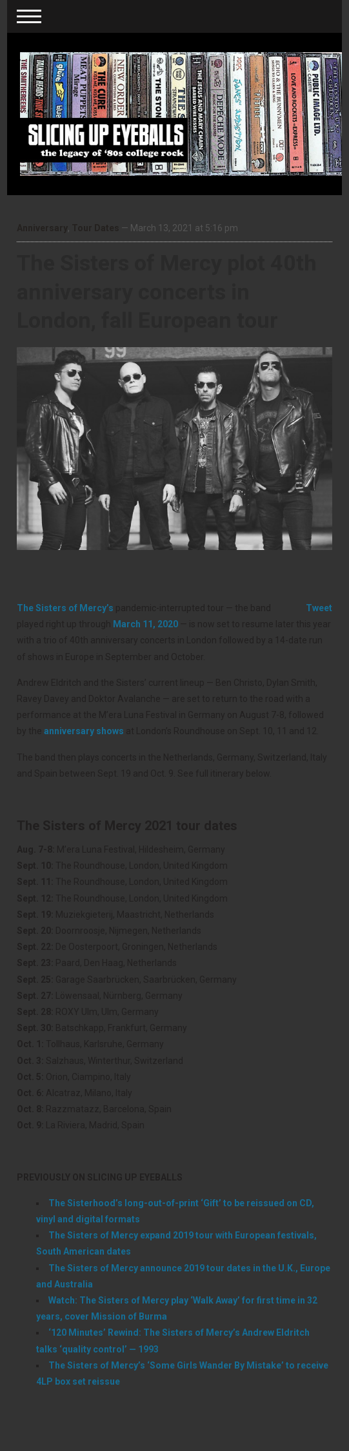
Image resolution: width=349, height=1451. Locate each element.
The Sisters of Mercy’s (65, 608)
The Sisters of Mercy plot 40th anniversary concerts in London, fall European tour (167, 291)
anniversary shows (84, 731)
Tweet (319, 608)
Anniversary (42, 228)
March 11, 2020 (145, 624)
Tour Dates (95, 228)
